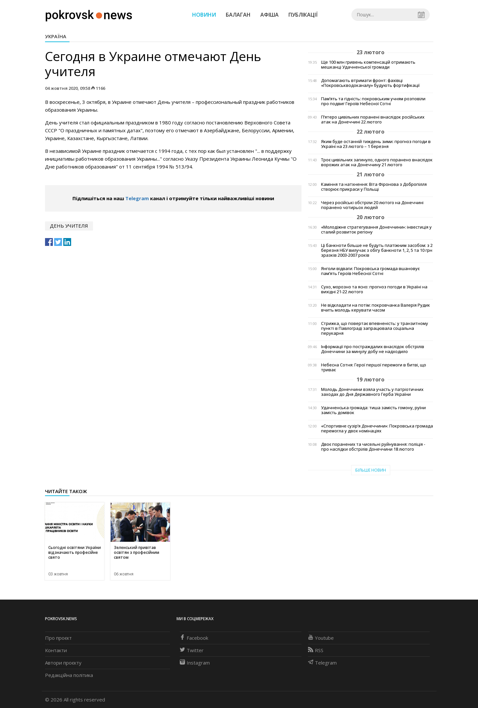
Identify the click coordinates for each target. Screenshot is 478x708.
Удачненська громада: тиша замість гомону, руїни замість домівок (373, 410)
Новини (204, 14)
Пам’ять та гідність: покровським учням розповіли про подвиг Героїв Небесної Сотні (373, 101)
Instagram (195, 662)
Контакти (56, 650)
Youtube (321, 638)
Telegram (137, 198)
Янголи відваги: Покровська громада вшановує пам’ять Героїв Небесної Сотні (370, 271)
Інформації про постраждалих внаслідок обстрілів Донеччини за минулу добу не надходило (372, 349)
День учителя (69, 225)
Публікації (303, 14)
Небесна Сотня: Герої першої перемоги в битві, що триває (373, 367)
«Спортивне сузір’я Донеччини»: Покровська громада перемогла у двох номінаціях (377, 428)
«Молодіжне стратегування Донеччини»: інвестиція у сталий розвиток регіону (376, 229)
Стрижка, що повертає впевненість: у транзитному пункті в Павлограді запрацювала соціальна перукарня (374, 328)
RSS (315, 650)
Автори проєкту (63, 662)
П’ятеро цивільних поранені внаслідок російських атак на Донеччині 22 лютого (372, 119)
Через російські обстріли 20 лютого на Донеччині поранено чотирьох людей (372, 205)
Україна (55, 36)
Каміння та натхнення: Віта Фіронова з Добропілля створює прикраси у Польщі (374, 187)
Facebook (194, 638)
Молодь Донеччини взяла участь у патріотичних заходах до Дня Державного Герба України (372, 392)
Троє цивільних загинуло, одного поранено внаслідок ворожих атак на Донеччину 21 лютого (377, 162)
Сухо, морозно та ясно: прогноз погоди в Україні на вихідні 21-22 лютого (374, 289)
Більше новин (370, 470)
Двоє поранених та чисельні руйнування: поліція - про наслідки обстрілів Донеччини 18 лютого (373, 447)
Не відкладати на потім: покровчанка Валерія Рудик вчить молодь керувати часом (375, 308)
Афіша (269, 14)
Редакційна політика (69, 675)
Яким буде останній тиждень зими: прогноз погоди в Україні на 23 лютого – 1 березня (376, 144)
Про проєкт (58, 638)
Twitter (192, 650)
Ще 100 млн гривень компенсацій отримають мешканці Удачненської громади (368, 65)
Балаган (238, 14)
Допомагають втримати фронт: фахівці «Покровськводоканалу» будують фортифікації (370, 83)
